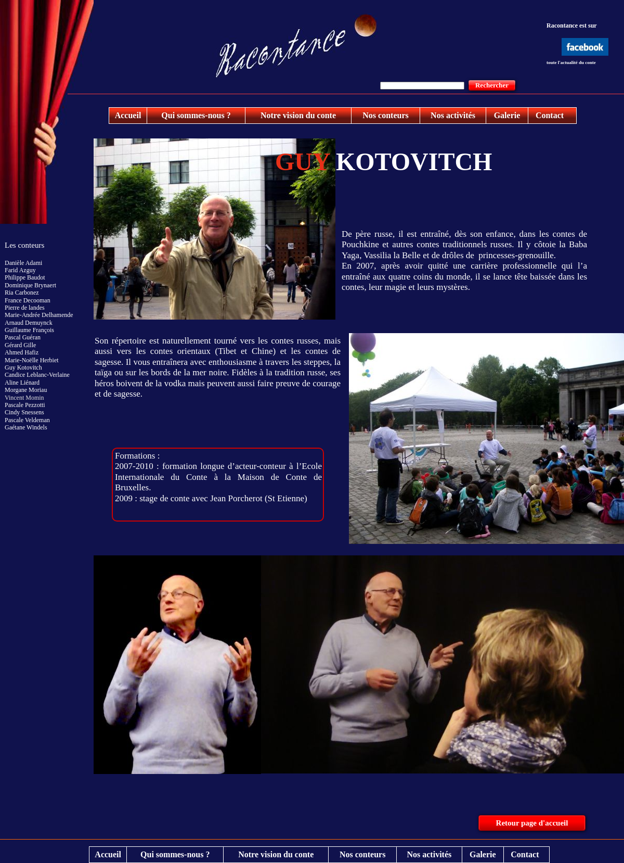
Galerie (507, 115)
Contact (550, 115)
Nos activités (453, 115)
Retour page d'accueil (532, 823)
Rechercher (492, 85)
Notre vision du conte (298, 115)
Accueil (128, 115)
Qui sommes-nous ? (195, 115)
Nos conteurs (385, 115)
